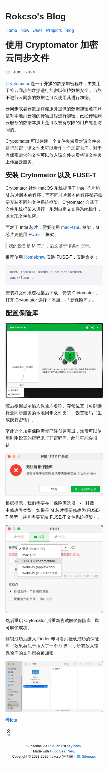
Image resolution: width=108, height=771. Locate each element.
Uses (38, 30)
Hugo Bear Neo (62, 751)
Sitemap (88, 756)
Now (25, 30)
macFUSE (71, 227)
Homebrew (34, 257)
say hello (74, 745)
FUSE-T (36, 234)
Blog (69, 30)
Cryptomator (17, 83)
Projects (54, 30)
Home (11, 30)
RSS (52, 745)
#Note (11, 719)
